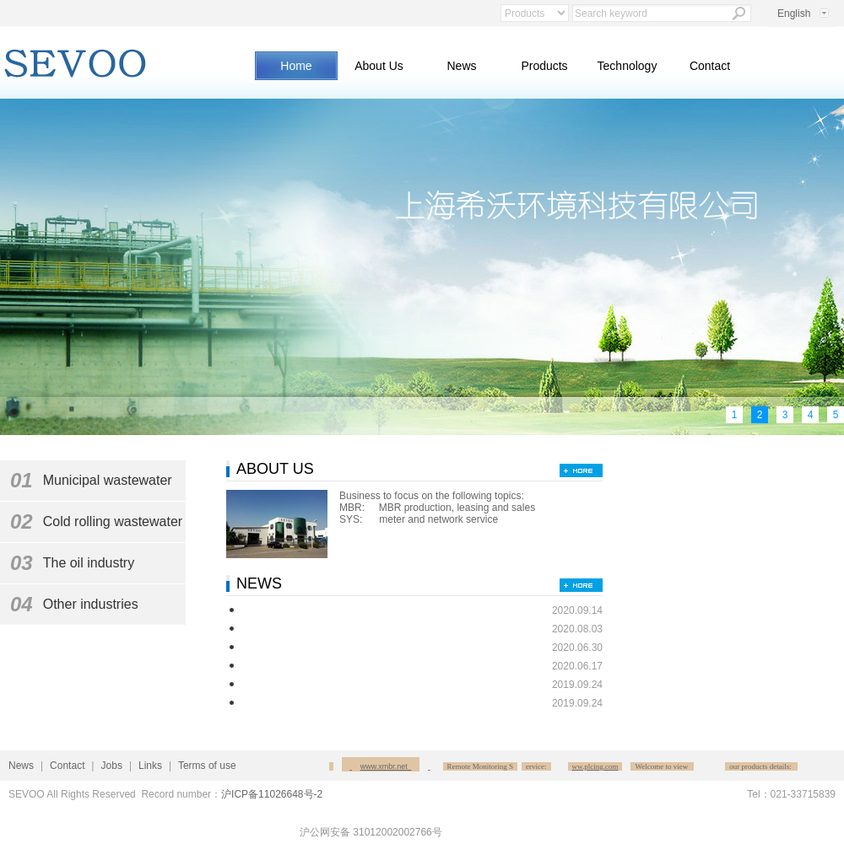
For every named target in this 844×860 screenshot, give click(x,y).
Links (150, 765)
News (461, 66)
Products (544, 66)
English (793, 13)
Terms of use (207, 765)
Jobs (111, 765)
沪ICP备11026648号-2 (271, 794)
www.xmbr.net (386, 766)
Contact (710, 66)
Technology (627, 66)
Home (295, 66)
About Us (378, 66)
